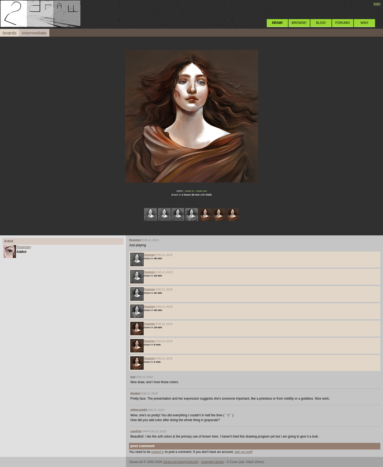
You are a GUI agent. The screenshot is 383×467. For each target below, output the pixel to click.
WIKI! (364, 23)
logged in (157, 452)
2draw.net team (174, 462)
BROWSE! (299, 23)
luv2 (132, 376)
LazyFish (135, 431)
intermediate (34, 33)
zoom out (201, 190)
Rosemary (23, 247)
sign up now (243, 452)
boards (9, 33)
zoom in (189, 190)
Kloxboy (135, 393)
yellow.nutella (138, 409)
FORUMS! (342, 23)
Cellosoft (192, 462)
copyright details (212, 462)
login (377, 4)
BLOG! (321, 23)
